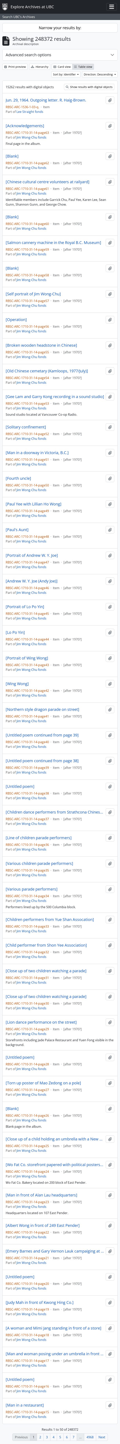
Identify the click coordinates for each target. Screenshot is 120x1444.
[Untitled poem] (20, 786)
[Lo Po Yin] (15, 632)
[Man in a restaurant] (25, 1405)
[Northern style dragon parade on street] (42, 709)
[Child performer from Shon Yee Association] (46, 945)
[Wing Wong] (17, 683)
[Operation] (16, 319)
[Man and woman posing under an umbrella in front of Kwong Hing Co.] (55, 1353)
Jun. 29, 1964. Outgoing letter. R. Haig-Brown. (46, 100)
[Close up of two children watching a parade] (46, 971)
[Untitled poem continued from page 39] (42, 735)
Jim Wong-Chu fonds (31, 137)
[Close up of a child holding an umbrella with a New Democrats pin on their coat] (55, 1139)
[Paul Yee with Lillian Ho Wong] (33, 504)
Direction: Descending (99, 74)
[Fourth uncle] (18, 478)
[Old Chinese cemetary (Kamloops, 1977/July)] (47, 371)
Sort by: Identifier (65, 74)
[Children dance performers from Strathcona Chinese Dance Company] (55, 812)
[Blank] (12, 156)
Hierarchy (39, 67)
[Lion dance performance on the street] (41, 1022)
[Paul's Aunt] (17, 529)
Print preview (15, 67)
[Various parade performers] (32, 889)
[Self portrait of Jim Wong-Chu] (33, 294)
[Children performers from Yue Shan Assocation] (50, 919)
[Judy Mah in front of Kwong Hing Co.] (40, 1302)
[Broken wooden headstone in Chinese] (41, 345)
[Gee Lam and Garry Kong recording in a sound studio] (55, 396)
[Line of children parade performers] (39, 837)
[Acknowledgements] (25, 125)
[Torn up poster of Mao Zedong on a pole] (43, 1083)
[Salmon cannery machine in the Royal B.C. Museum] (53, 242)
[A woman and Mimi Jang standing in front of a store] (53, 1328)
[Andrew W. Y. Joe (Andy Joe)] (32, 581)
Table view (83, 67)
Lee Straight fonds (29, 112)
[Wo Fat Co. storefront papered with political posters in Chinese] (55, 1164)
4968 (90, 1437)
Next (101, 1437)
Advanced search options (28, 54)
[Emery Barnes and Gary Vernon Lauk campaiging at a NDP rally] (55, 1251)
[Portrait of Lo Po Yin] (25, 606)
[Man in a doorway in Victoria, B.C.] (37, 452)
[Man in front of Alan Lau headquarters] (41, 1195)
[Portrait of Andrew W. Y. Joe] (32, 555)
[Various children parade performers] (39, 863)
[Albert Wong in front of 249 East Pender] (43, 1225)
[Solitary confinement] (26, 427)
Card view (62, 67)
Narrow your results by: (60, 27)
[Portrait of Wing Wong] (27, 658)
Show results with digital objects (89, 87)
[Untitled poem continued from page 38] (42, 760)
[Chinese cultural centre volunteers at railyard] (47, 182)
